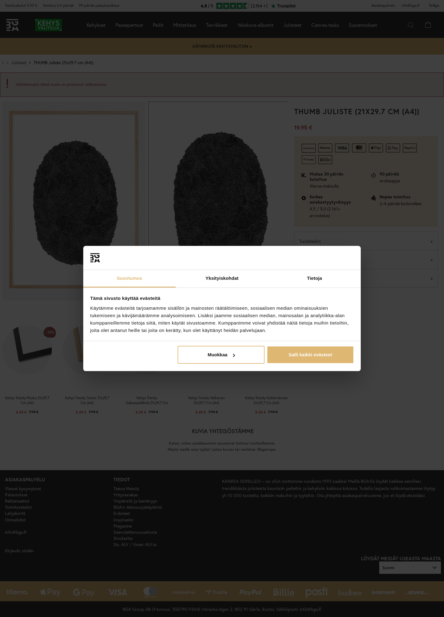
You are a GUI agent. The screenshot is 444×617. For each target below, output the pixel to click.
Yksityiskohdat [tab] (221, 278)
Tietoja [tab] (314, 278)
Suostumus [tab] (129, 278)
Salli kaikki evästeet (310, 354)
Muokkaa (221, 354)
